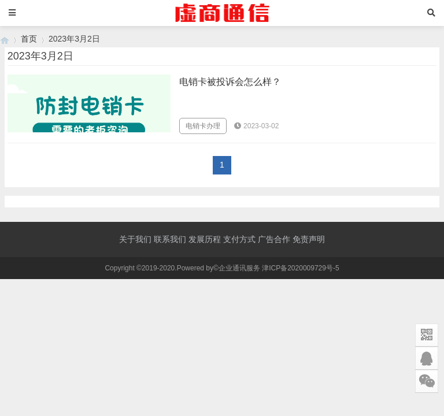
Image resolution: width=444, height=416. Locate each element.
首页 (29, 38)
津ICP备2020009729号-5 (300, 268)
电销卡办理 (203, 126)
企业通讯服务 (239, 268)
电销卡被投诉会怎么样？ (230, 82)
